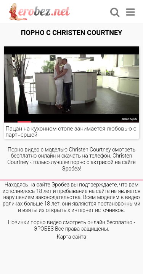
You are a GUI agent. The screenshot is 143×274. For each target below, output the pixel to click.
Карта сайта (72, 237)
